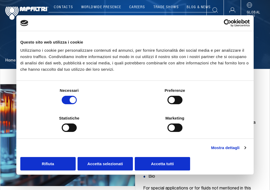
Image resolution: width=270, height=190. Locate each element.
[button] (232, 10)
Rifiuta (58, 150)
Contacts (63, 7)
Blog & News (199, 7)
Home (10, 71)
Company (71, 18)
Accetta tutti (212, 150)
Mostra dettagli (225, 134)
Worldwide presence (101, 7)
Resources (198, 18)
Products (101, 18)
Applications (138, 18)
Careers (137, 7)
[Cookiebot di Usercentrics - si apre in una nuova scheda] (227, 37)
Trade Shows (166, 7)
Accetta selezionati (135, 150)
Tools (169, 18)
